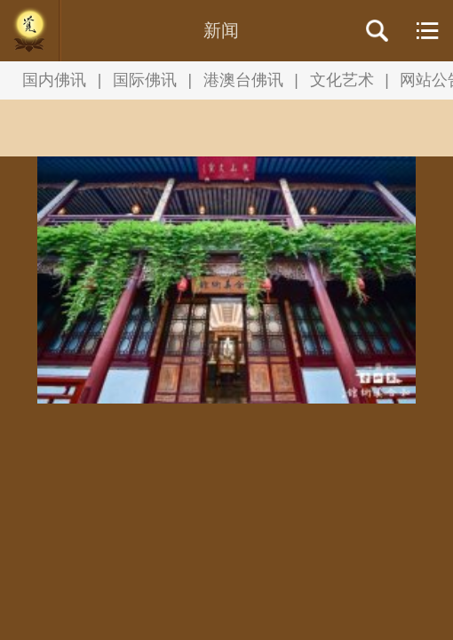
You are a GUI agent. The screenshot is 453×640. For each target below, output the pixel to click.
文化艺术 (342, 80)
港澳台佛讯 (243, 80)
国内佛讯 (54, 80)
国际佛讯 (145, 80)
